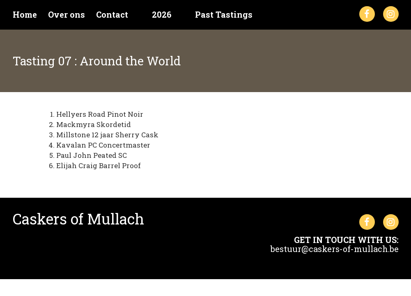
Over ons (66, 14)
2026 (161, 14)
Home (25, 14)
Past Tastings (224, 14)
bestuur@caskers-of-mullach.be (335, 248)
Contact (112, 14)
